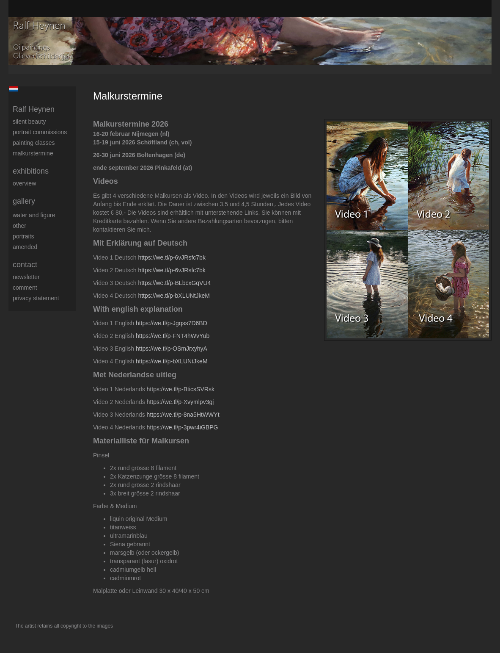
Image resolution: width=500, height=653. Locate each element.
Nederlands (13, 88)
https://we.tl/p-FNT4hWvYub (172, 335)
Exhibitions (31, 171)
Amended (25, 246)
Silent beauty (29, 121)
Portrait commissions (40, 132)
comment (25, 287)
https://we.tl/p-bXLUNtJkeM (174, 295)
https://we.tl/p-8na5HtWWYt (183, 414)
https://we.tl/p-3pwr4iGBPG (182, 427)
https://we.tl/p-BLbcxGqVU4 (174, 282)
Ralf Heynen (34, 109)
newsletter (26, 277)
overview (24, 183)
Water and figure (34, 215)
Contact (25, 264)
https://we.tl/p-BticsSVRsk (180, 389)
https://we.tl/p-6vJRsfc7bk (172, 257)
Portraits (23, 236)
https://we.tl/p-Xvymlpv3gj (180, 401)
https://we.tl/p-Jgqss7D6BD (171, 323)
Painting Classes (34, 142)
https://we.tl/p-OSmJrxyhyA (171, 348)
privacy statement (36, 298)
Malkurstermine (33, 153)
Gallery (24, 201)
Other (19, 225)
